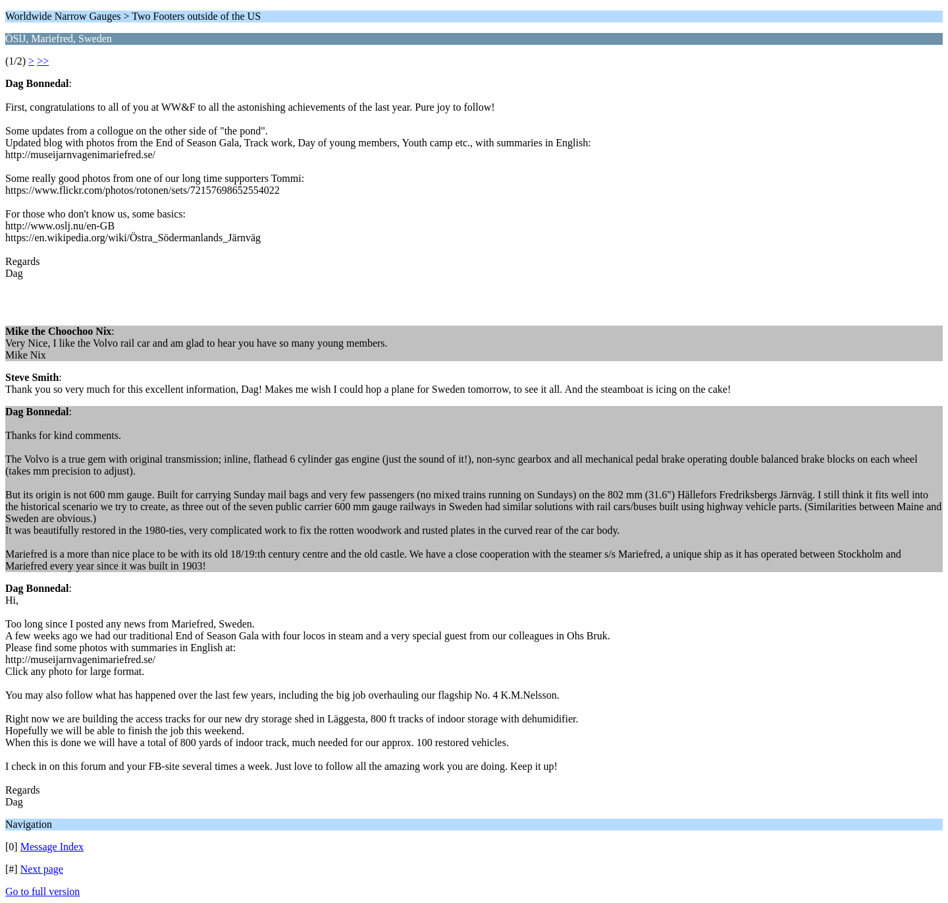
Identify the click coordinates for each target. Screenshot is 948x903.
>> (43, 61)
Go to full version (42, 891)
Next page (41, 869)
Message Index (52, 846)
